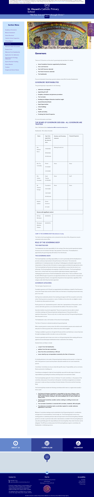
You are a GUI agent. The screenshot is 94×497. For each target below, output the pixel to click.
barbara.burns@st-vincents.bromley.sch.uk (58, 127)
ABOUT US (15, 448)
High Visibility (82, 481)
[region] (47, 462)
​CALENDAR (78, 448)
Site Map (83, 479)
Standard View (82, 482)
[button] (47, 458)
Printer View (82, 484)
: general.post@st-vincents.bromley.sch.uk (20, 482)
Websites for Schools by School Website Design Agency (57, 495)
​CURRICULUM (47, 448)
